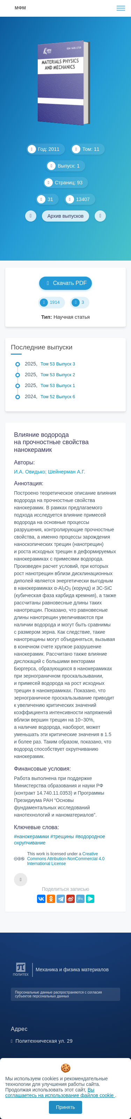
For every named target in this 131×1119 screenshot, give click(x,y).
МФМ (20, 7)
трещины (63, 836)
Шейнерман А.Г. (66, 471)
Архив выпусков (66, 216)
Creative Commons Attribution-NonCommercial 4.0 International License (65, 858)
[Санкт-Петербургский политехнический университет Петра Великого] (21, 976)
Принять (65, 1107)
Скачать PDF (65, 283)
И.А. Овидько (29, 471)
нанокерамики (33, 836)
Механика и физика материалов (72, 969)
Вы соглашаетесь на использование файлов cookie (60, 1092)
